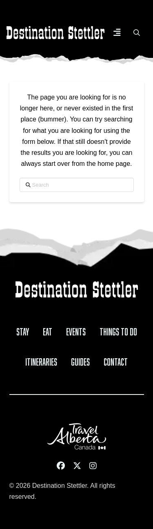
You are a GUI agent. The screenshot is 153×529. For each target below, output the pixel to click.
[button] (117, 32)
